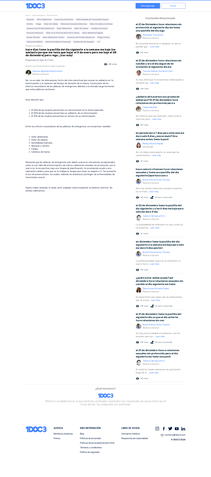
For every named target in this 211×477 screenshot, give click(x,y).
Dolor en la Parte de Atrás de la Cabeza (62, 33)
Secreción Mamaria (35, 33)
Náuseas (30, 19)
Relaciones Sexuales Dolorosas (74, 24)
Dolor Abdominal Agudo (92, 33)
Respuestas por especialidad (134, 438)
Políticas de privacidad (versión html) (97, 443)
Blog (82, 434)
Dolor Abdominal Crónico (53, 37)
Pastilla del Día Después (84, 42)
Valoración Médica (35, 42)
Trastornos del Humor (63, 19)
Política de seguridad (89, 452)
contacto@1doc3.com (173, 435)
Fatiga (38, 24)
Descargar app (148, 6)
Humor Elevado (33, 37)
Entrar (173, 6)
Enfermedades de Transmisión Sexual (92, 19)
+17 (98, 42)
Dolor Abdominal (44, 19)
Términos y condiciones (91, 447)
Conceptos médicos (130, 434)
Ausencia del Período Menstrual (40, 28)
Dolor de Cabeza (51, 24)
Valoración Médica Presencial (58, 42)
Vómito (30, 24)
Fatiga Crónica (103, 37)
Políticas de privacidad (90, 438)
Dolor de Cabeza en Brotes (101, 24)
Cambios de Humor (99, 28)
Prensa (57, 438)
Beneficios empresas (63, 434)
